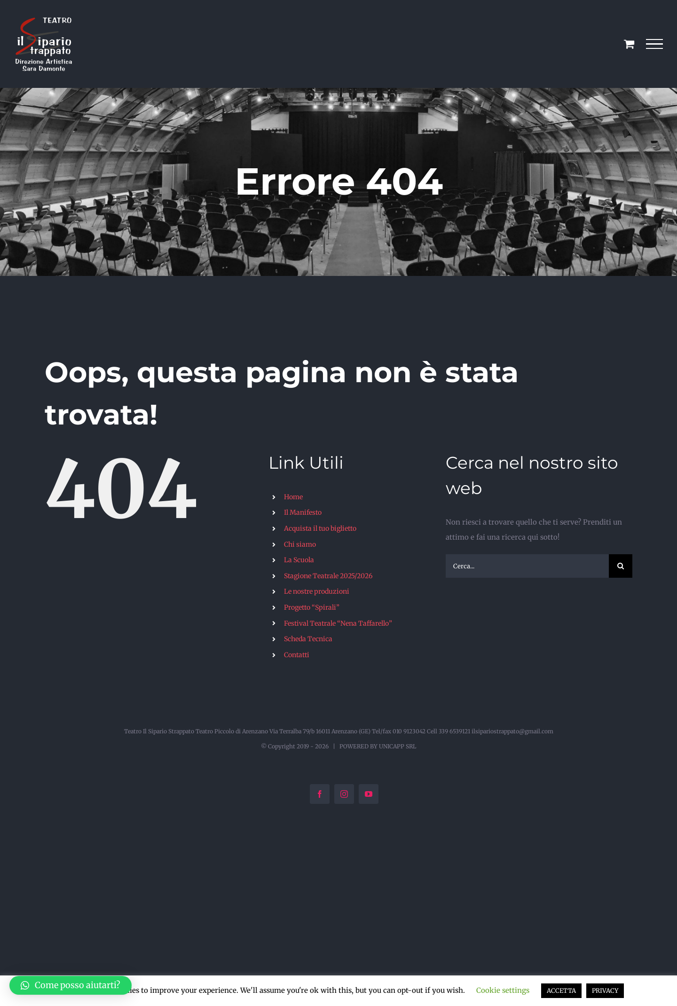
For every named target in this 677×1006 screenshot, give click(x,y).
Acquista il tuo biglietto (320, 528)
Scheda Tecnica (308, 639)
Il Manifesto (303, 512)
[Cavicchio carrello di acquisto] (629, 43)
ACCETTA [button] (561, 991)
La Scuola (299, 560)
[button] (70, 985)
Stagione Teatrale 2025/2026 (328, 576)
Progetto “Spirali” (311, 607)
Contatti (296, 655)
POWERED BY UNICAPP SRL (377, 746)
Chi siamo (300, 544)
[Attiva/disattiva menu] (654, 44)
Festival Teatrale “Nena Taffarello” (338, 623)
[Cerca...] (527, 566)
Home (293, 497)
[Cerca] (620, 566)
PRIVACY (605, 991)
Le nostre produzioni (316, 591)
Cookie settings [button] (502, 990)
